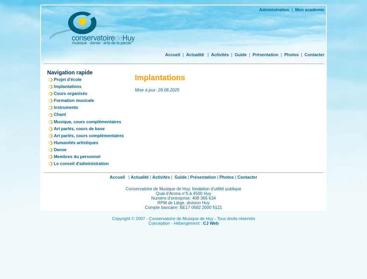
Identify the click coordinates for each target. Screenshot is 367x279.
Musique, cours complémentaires (87, 121)
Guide (241, 54)
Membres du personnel (77, 156)
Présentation (265, 54)
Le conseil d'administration (81, 163)
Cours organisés (70, 93)
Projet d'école (68, 79)
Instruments (66, 107)
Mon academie (309, 9)
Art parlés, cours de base (79, 128)
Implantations (68, 86)
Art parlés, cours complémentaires (89, 135)
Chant (60, 114)
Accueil (172, 54)
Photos (291, 54)
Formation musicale (74, 100)
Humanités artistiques (76, 142)
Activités (220, 54)
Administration (274, 9)
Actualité (195, 54)
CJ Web (211, 223)
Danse (60, 149)
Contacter (314, 54)
